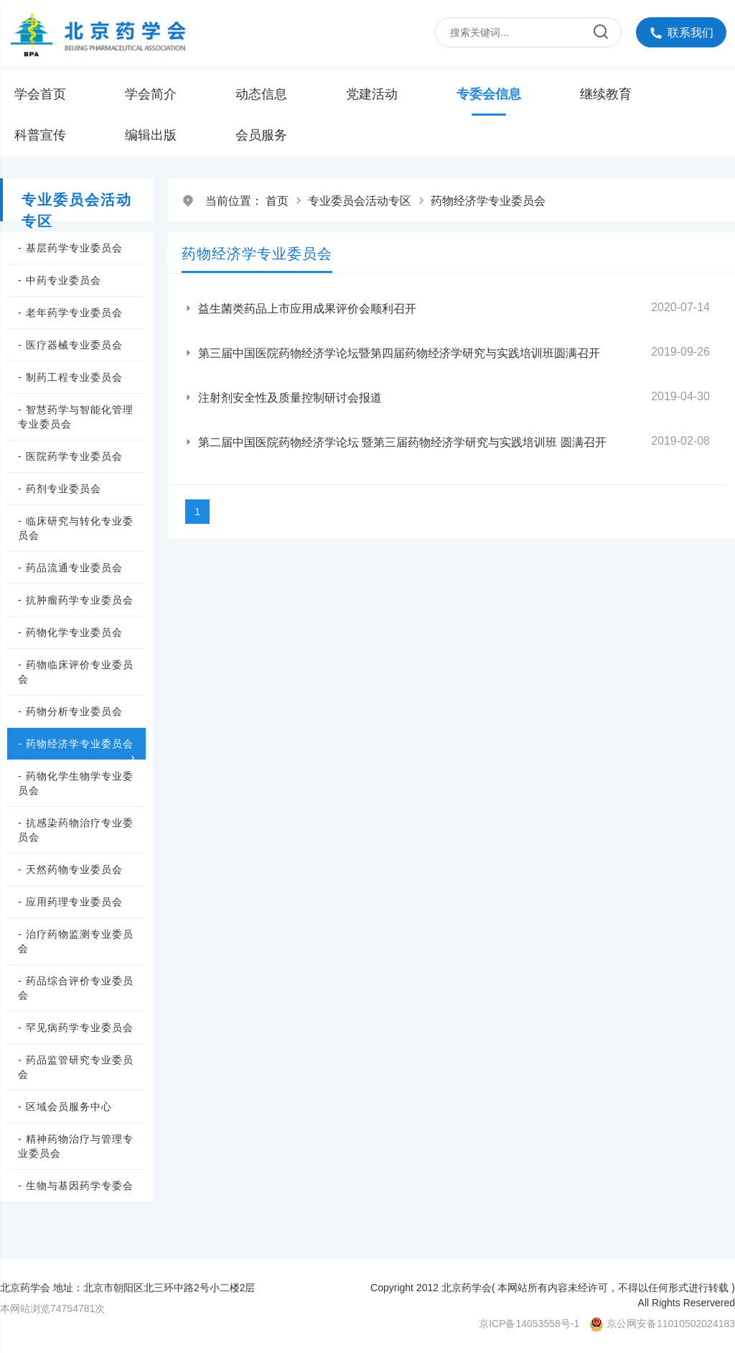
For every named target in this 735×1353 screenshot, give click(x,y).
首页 (277, 201)
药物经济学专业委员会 (488, 201)
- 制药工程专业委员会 (70, 377)
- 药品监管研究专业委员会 (76, 1067)
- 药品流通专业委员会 (70, 567)
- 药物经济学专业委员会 (78, 744)
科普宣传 (40, 135)
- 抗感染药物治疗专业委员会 (76, 830)
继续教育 (606, 94)
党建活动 (372, 94)
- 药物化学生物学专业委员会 (76, 783)
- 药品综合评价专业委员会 (76, 988)
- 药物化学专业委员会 (70, 632)
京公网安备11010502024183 (671, 1323)
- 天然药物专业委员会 (70, 869)
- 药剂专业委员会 (59, 488)
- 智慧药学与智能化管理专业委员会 (76, 417)
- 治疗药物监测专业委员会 (76, 941)
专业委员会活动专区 (359, 201)
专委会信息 (489, 94)
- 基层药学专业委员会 (70, 248)
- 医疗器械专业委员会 (70, 345)
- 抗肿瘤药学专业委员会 (76, 600)
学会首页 (40, 94)
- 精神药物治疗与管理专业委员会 (76, 1146)
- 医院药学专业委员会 (70, 456)
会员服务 (261, 135)
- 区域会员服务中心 (65, 1106)
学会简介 (151, 94)
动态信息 (261, 94)
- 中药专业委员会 (59, 280)
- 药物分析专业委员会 (70, 711)
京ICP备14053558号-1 (529, 1323)
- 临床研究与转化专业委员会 (76, 528)
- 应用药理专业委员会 (70, 902)
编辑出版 (151, 135)
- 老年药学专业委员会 (70, 312)
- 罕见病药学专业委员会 (76, 1027)
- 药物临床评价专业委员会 (76, 672)
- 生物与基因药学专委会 (76, 1185)
